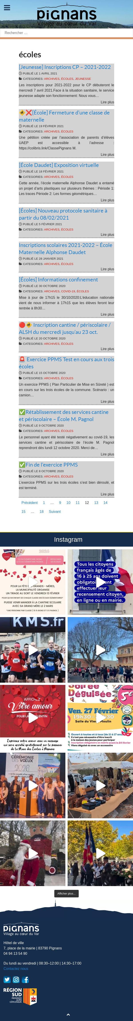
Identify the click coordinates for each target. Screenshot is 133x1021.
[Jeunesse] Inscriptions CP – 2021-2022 (65, 67)
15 (23, 512)
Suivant (55, 512)
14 (106, 503)
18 (42, 512)
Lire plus (107, 102)
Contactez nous (16, 969)
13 (96, 503)
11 (78, 503)
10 (68, 503)
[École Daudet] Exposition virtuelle (59, 165)
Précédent (30, 503)
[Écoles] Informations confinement (58, 280)
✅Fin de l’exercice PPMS (48, 465)
